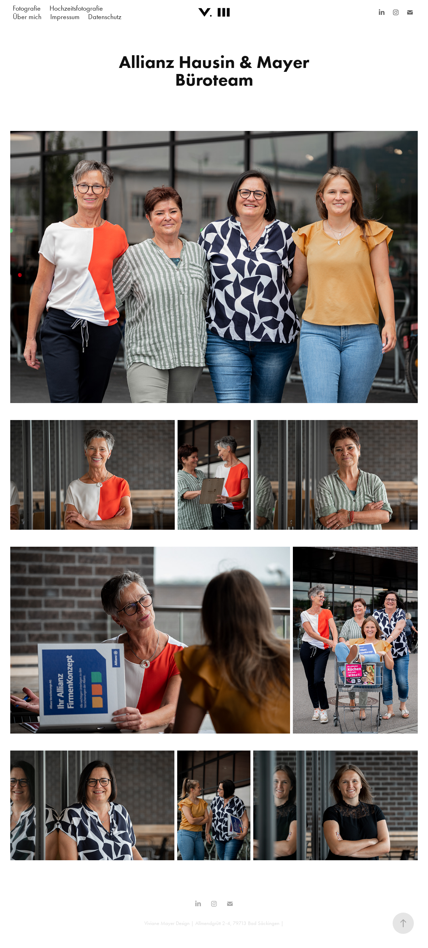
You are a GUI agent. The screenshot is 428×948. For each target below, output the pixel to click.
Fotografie (27, 8)
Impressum (65, 16)
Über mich (27, 16)
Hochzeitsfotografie (76, 8)
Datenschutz (104, 16)
